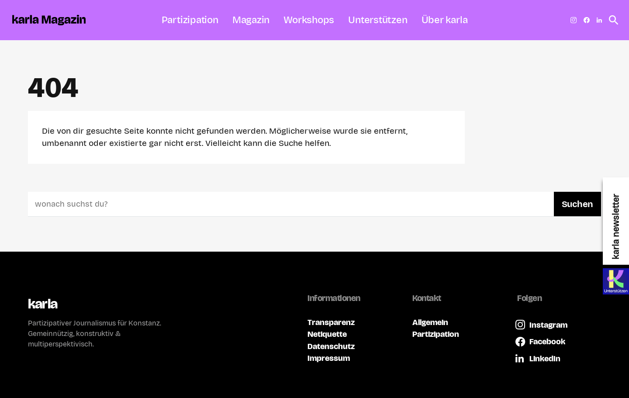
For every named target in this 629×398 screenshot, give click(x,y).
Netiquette (327, 334)
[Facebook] (587, 20)
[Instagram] (573, 20)
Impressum (329, 358)
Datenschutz (331, 346)
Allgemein (430, 322)
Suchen (577, 204)
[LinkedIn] (599, 20)
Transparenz (331, 322)
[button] (611, 20)
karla (42, 303)
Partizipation (435, 334)
